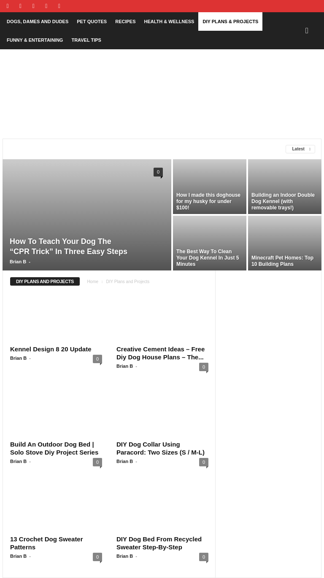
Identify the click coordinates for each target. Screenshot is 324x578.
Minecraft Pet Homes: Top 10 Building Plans (282, 261)
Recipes (125, 21)
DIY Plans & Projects (230, 21)
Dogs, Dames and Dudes (37, 21)
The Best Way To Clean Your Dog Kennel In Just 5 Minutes (207, 258)
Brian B (18, 261)
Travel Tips (86, 40)
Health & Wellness (169, 21)
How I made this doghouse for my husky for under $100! (208, 201)
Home (92, 281)
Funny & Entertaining (35, 40)
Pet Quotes (92, 21)
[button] (309, 30)
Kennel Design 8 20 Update (51, 349)
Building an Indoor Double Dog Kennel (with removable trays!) (283, 201)
